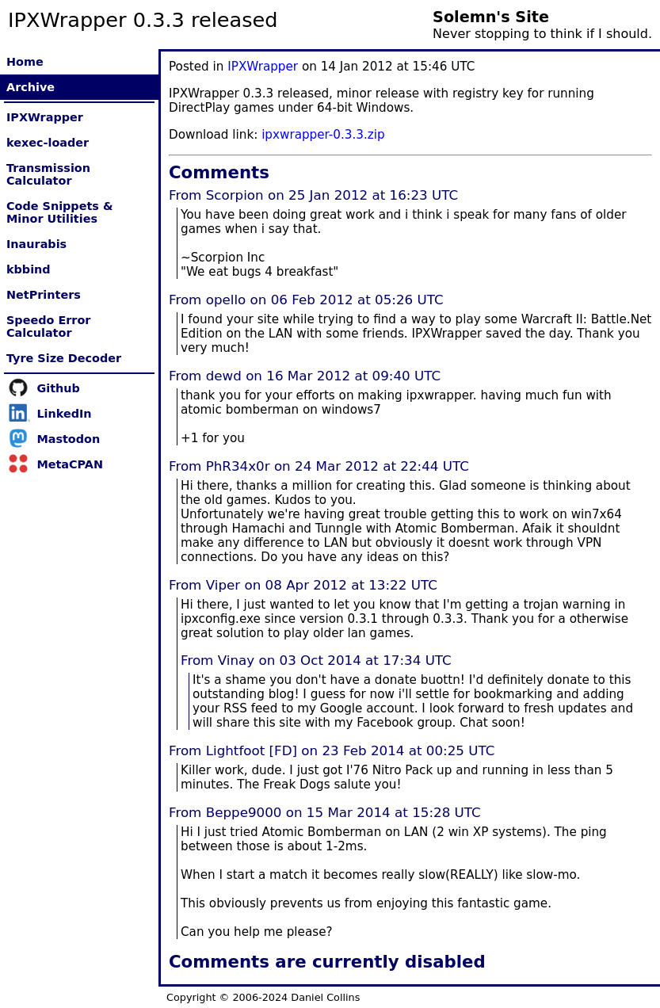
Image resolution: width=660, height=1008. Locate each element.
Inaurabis (36, 244)
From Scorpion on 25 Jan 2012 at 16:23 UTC (313, 195)
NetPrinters (43, 294)
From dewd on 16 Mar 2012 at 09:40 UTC (305, 376)
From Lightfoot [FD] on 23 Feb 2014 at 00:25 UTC (331, 750)
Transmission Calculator (48, 174)
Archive (30, 87)
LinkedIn (63, 413)
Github (57, 388)
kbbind (28, 269)
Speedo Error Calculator (48, 326)
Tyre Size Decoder (63, 358)
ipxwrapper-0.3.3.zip (323, 135)
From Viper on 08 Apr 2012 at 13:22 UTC (303, 585)
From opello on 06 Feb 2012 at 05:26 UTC (306, 299)
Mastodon (68, 439)
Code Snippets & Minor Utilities (59, 212)
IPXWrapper (44, 117)
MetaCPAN (69, 464)
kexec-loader (47, 142)
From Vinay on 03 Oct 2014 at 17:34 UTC (316, 660)
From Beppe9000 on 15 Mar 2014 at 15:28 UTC (325, 812)
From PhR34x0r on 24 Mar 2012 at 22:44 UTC (319, 466)
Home (25, 61)
